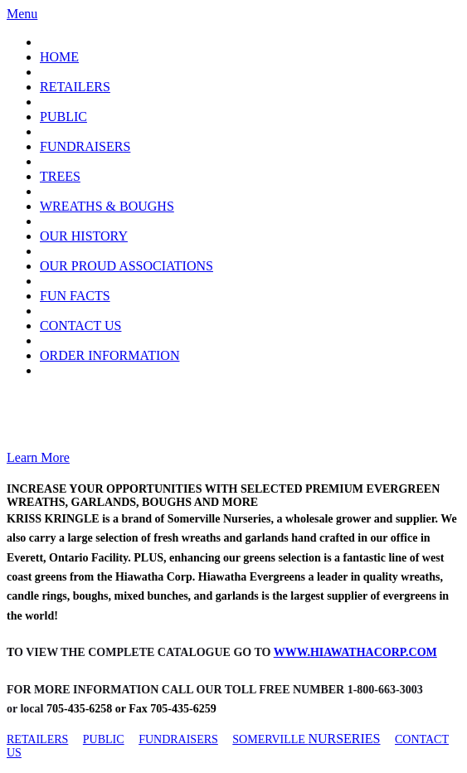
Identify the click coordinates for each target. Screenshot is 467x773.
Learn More (38, 457)
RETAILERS (75, 87)
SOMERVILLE (270, 739)
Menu (22, 14)
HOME (59, 57)
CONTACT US (80, 325)
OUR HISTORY (84, 236)
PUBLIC (63, 116)
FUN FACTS (75, 296)
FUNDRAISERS (85, 146)
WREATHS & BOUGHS (107, 206)
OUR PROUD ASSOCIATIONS (126, 266)
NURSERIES (344, 739)
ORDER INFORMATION (109, 355)
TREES (60, 176)
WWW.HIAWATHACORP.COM (355, 652)
